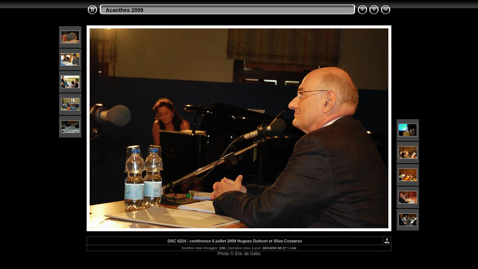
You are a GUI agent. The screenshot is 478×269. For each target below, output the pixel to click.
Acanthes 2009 (124, 10)
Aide (293, 248)
